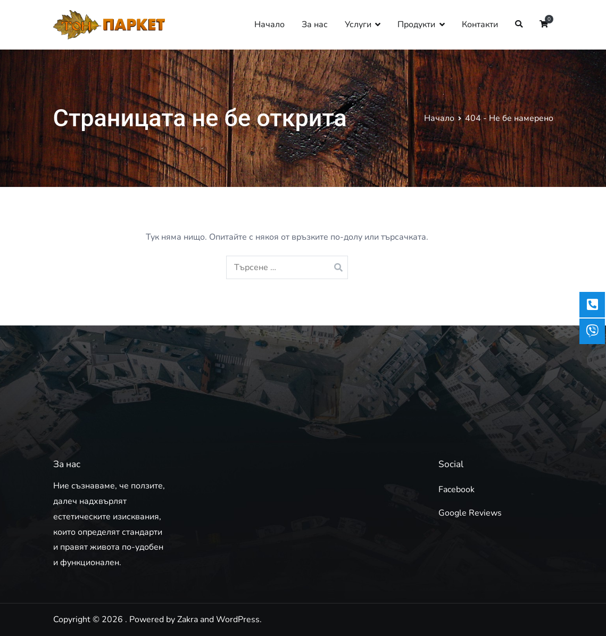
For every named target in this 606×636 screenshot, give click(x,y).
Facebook (456, 489)
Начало (269, 24)
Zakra (187, 619)
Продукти (416, 24)
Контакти (480, 24)
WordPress (238, 619)
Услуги (358, 24)
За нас (315, 24)
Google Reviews (470, 513)
